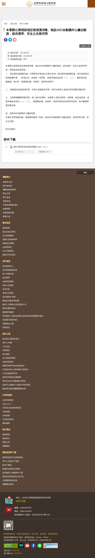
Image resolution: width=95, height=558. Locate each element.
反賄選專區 (7, 247)
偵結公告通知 (8, 285)
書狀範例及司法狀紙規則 (12, 457)
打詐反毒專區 (8, 251)
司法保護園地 (8, 235)
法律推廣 (6, 411)
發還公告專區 (8, 293)
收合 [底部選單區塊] (85, 172)
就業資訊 (6, 327)
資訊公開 (13, 24)
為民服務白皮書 (8, 297)
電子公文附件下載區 (10, 461)
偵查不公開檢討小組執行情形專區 (16, 385)
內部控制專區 (8, 362)
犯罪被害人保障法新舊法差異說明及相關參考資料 (22, 316)
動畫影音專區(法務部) (11, 469)
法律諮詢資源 (8, 419)
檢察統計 (6, 438)
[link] (6, 40)
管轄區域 (6, 201)
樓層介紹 (6, 216)
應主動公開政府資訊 (10, 339)
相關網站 (6, 446)
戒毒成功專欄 (8, 243)
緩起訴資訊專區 (8, 232)
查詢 (91, 3)
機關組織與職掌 (9, 189)
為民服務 (6, 261)
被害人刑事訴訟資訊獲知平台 (14, 304)
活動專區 (6, 350)
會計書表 (6, 354)
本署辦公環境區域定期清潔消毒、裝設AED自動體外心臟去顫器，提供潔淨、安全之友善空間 (46, 31)
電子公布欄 (24, 24)
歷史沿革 (6, 193)
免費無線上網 (8, 323)
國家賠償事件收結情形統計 (13, 365)
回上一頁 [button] (86, 46)
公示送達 (6, 346)
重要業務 (6, 223)
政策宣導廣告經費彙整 (11, 377)
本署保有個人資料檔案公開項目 (15, 369)
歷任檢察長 (7, 186)
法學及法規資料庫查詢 (11, 408)
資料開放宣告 (53, 534)
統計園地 (6, 429)
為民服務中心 (8, 266)
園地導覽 (6, 434)
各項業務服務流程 (9, 270)
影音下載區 (7, 465)
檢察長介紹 (7, 182)
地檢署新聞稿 (8, 281)
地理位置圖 (21, 501)
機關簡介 (7, 177)
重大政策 (6, 197)
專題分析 (6, 442)
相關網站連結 (8, 484)
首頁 (5, 24)
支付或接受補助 (8, 358)
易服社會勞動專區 (9, 239)
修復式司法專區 (8, 255)
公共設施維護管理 (9, 373)
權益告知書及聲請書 (10, 300)
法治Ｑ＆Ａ (7, 404)
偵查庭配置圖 (8, 212)
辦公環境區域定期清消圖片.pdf (30, 146)
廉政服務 (6, 423)
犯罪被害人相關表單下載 (12, 472)
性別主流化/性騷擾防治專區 (14, 381)
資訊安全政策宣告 (23, 534)
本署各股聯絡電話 (10, 205)
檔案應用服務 (8, 312)
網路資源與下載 (9, 452)
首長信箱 (6, 289)
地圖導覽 (6, 209)
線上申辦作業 (8, 274)
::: (2, 2)
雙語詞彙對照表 (8, 308)
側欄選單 (4, 4)
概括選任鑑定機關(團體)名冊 (14, 388)
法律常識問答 (8, 400)
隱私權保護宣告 (9, 534)
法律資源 (6, 415)
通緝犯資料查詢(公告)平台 (13, 476)
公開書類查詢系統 (9, 480)
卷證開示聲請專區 (9, 320)
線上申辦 (35, 534)
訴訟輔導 (6, 277)
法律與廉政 (7, 395)
